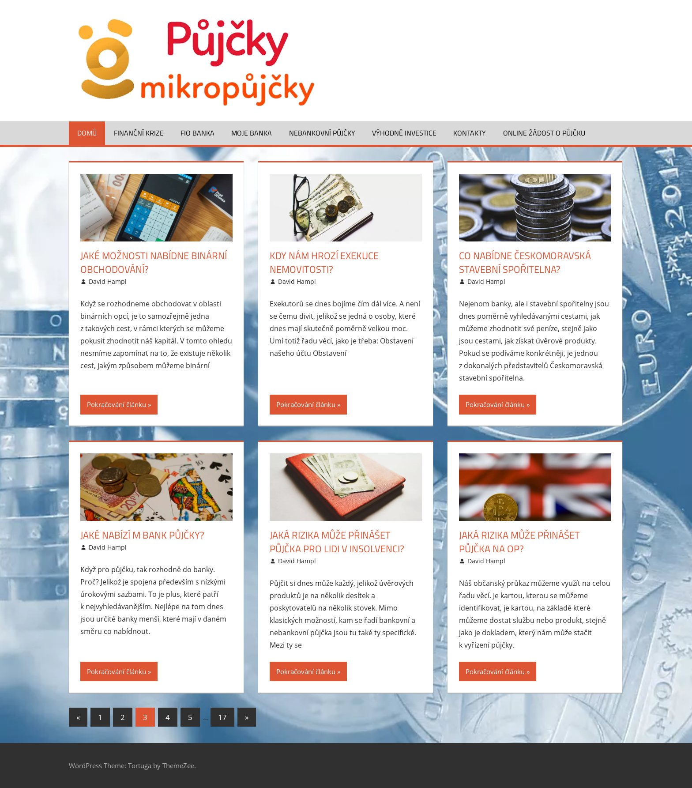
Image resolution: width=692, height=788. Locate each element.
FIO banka (197, 133)
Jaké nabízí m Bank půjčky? (142, 535)
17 (222, 717)
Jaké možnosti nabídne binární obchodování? (153, 262)
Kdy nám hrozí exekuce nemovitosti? (324, 262)
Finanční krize (139, 133)
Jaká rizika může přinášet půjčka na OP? (519, 542)
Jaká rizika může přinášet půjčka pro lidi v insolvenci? (337, 542)
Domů (87, 133)
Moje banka (251, 133)
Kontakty (469, 133)
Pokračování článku (116, 404)
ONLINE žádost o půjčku (544, 133)
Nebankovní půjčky (322, 133)
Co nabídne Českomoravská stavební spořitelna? (525, 262)
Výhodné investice (404, 133)
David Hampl (108, 281)
